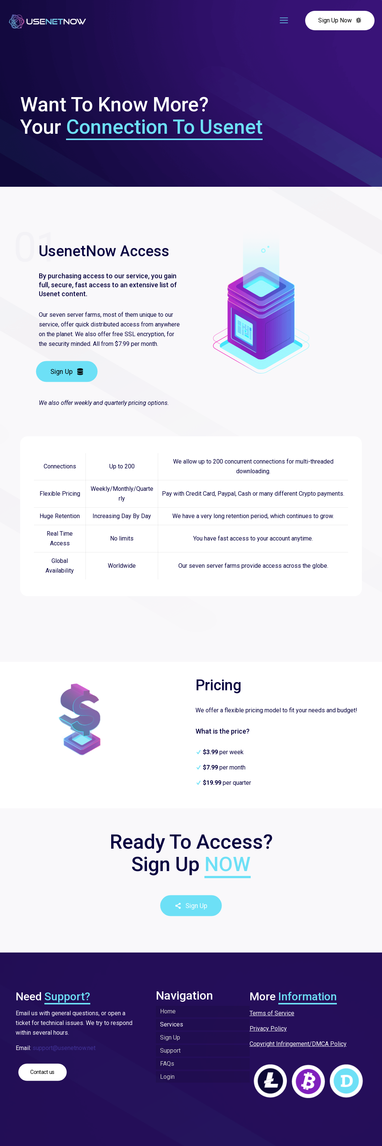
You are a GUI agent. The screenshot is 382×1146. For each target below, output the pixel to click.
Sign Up (170, 1037)
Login (167, 1076)
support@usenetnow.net (64, 1047)
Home (168, 1011)
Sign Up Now (339, 20)
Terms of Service (272, 1013)
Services (171, 1024)
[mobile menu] (284, 20)
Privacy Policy (268, 1028)
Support (170, 1050)
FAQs (167, 1063)
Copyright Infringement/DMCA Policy (298, 1043)
